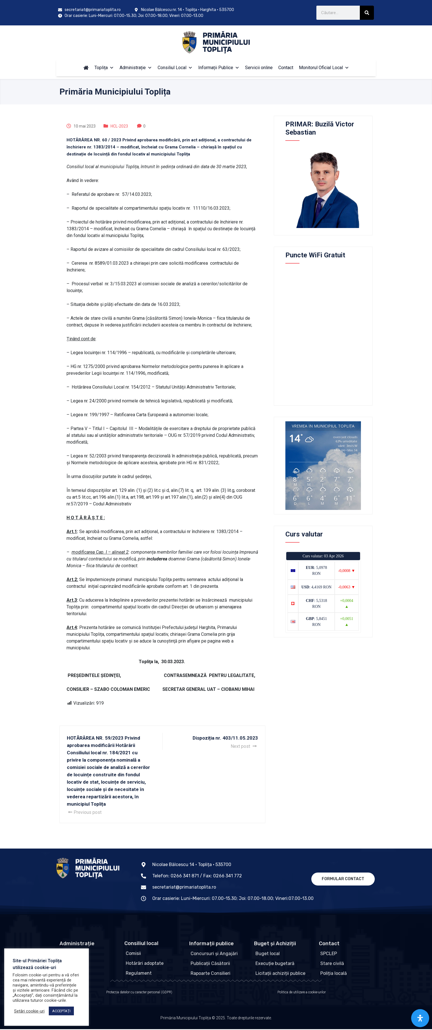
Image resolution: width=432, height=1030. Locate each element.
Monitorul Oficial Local (324, 67)
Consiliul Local (175, 67)
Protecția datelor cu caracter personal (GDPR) (139, 993)
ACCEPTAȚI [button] (61, 1011)
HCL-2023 (119, 126)
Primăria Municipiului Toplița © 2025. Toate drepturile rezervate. (216, 1022)
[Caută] (367, 13)
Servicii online (259, 67)
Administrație (136, 67)
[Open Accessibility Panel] (420, 1018)
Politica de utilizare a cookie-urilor (301, 993)
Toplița (104, 67)
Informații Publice (218, 67)
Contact (285, 67)
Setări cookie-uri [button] (29, 1011)
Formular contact (343, 878)
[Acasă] (86, 67)
